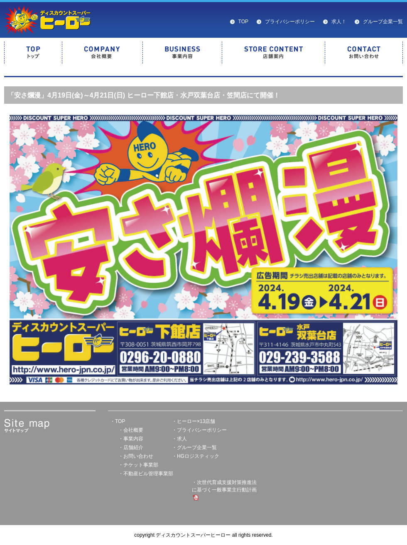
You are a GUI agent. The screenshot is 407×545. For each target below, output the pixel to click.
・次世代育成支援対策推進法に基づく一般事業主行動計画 (224, 489)
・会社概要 (130, 430)
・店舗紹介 (130, 447)
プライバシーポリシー (290, 21)
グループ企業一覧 (383, 21)
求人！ (338, 21)
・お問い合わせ (135, 456)
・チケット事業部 (138, 465)
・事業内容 (130, 439)
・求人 (179, 439)
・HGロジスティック (195, 456)
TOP (243, 21)
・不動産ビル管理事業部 (145, 474)
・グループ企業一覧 (194, 447)
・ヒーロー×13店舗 (193, 421)
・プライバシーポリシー (199, 430)
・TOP (117, 421)
